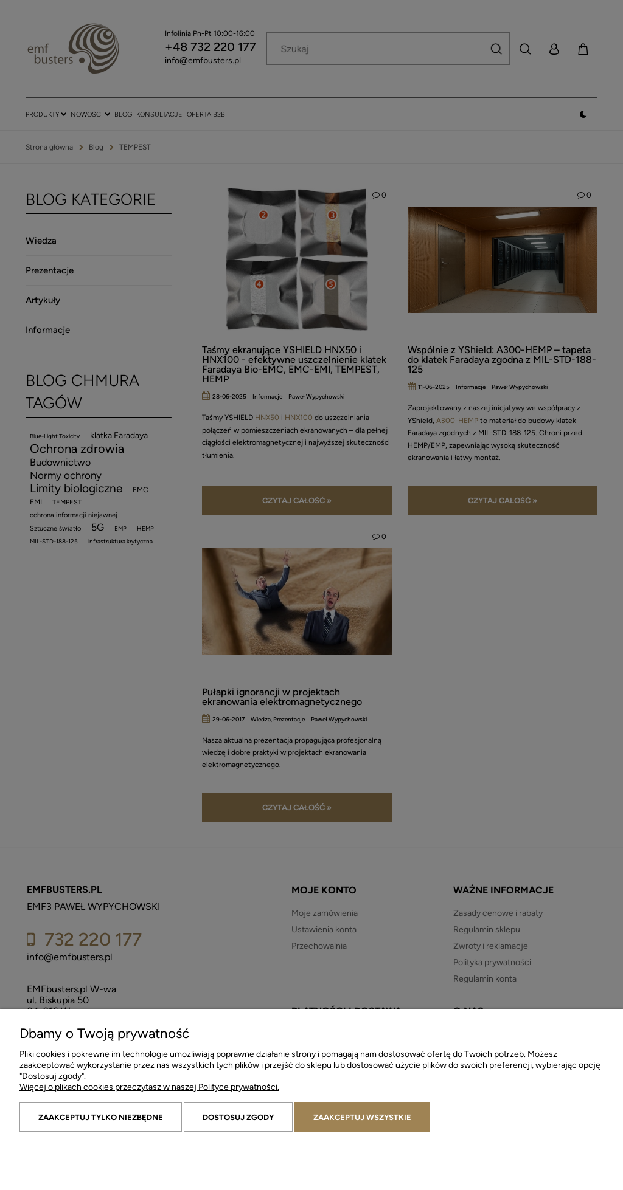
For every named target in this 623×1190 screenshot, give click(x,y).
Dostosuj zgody (238, 1117)
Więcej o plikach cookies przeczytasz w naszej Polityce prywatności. (149, 1087)
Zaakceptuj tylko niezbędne (100, 1117)
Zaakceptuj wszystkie (362, 1117)
